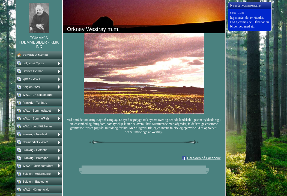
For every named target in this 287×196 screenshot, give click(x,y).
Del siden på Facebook (204, 158)
